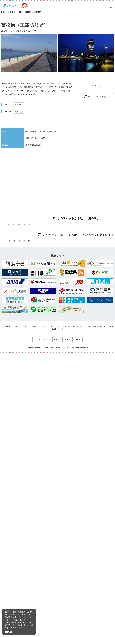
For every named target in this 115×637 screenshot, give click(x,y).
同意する (9, 632)
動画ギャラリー (38, 610)
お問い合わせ (57, 613)
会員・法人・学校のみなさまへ (100, 610)
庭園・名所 (19, 112)
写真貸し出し (78, 610)
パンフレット (53, 610)
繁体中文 (47, 623)
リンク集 (66, 610)
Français (77, 623)
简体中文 (57, 623)
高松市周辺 (19, 104)
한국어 (67, 623)
